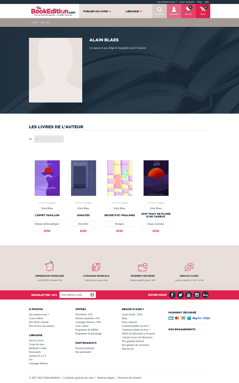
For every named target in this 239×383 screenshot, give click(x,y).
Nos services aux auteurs (41, 326)
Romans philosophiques (47, 223)
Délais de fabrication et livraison (138, 333)
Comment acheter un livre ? (136, 329)
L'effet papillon (47, 215)
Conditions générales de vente (78, 377)
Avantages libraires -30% (88, 322)
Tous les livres (36, 340)
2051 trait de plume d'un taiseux (155, 215)
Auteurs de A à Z (37, 355)
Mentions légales (106, 377)
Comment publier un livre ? (136, 326)
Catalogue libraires (38, 363)
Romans (119, 223)
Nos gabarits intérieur (133, 341)
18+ (31, 359)
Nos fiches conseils (39, 322)
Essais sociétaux (155, 223)
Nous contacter (187, 2)
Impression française (49, 276)
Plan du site (128, 348)
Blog (199, 2)
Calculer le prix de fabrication (137, 337)
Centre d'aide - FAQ (132, 314)
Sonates (83, 215)
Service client (189, 276)
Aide (206, 2)
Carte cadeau (82, 326)
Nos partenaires (83, 352)
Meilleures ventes (38, 348)
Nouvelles (83, 223)
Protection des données (130, 377)
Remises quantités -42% (87, 318)
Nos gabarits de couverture (135, 345)
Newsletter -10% (84, 314)
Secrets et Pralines (119, 215)
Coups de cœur (36, 344)
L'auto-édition (36, 318)
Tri (30, 139)
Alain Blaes (47, 208)
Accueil (34, 22)
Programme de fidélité (86, 329)
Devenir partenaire (84, 348)
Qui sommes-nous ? (167, 2)
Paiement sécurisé (143, 276)
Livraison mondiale (96, 276)
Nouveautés (35, 352)
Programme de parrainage (88, 333)
